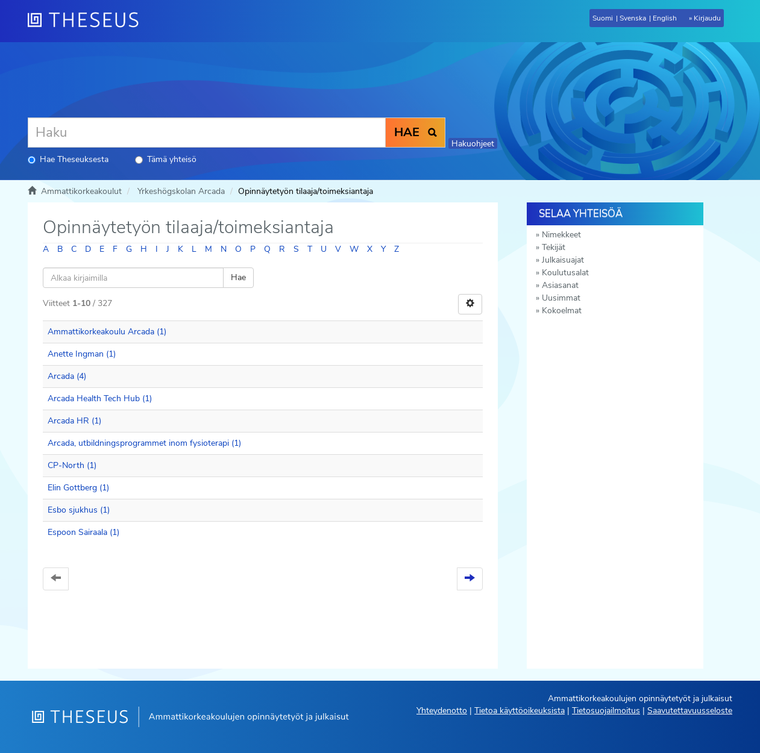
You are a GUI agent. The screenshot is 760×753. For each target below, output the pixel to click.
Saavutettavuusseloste (689, 710)
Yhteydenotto (441, 710)
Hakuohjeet (472, 143)
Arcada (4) (67, 376)
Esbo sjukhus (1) (79, 510)
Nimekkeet (561, 234)
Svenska (633, 18)
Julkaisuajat (563, 260)
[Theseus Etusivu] (88, 21)
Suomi (602, 18)
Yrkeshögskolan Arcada (181, 191)
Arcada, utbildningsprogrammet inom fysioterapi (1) (144, 443)
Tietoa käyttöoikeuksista (519, 710)
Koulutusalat (565, 272)
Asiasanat (560, 285)
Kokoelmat (562, 310)
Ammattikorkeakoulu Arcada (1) (107, 331)
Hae (238, 277)
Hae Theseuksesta (68, 159)
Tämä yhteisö (165, 159)
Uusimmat (561, 298)
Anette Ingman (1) (82, 354)
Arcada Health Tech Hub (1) (100, 398)
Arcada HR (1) (74, 420)
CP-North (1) (72, 465)
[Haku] (207, 132)
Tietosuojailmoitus (606, 710)
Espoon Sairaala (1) (83, 532)
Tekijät (553, 247)
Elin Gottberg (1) (78, 487)
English (665, 18)
